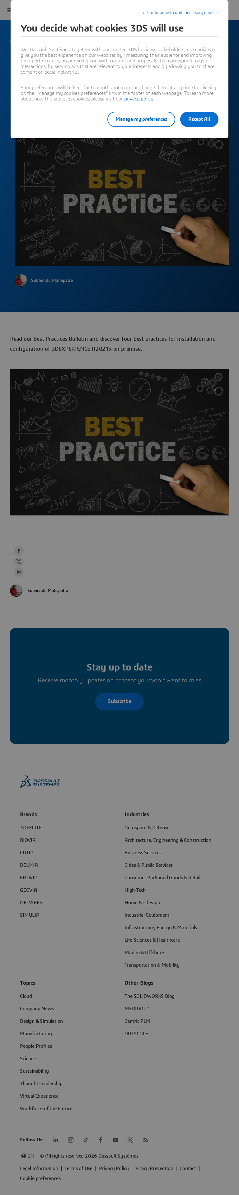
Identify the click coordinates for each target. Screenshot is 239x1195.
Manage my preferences (136, 119)
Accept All (199, 119)
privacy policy (138, 98)
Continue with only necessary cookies (182, 13)
